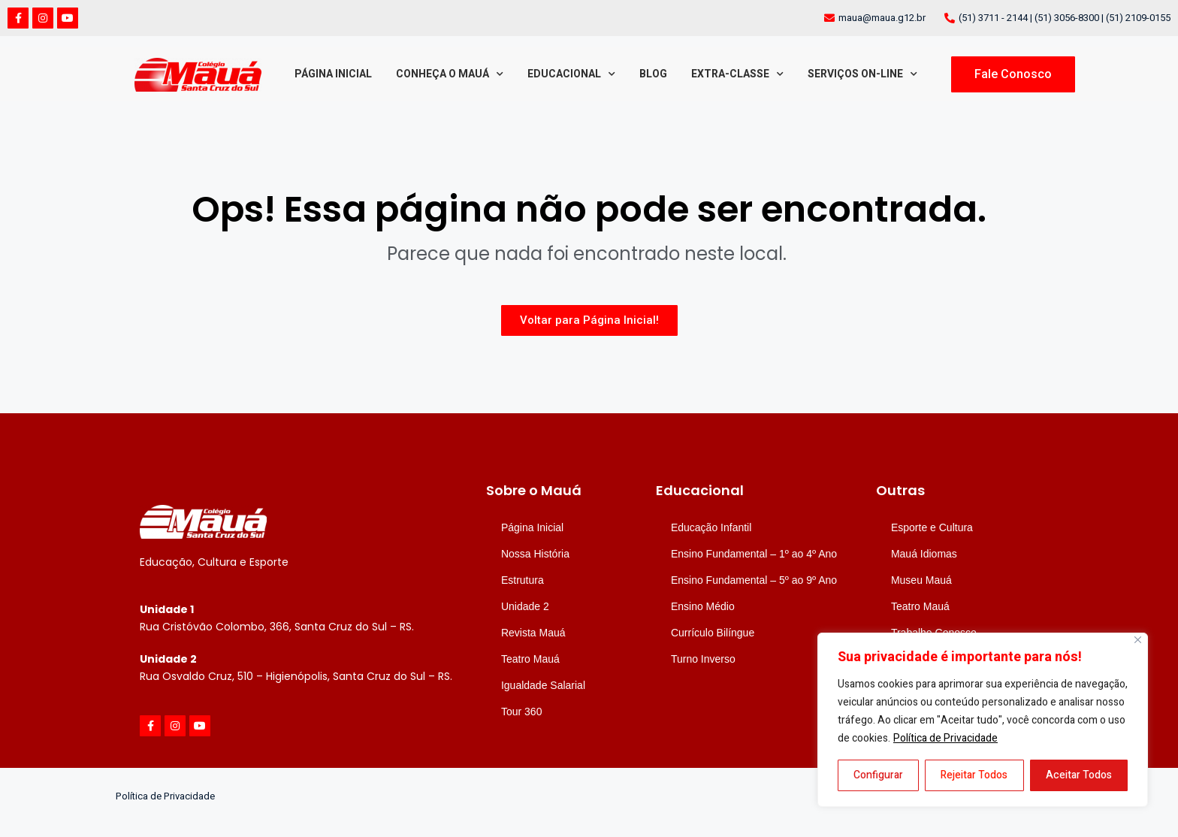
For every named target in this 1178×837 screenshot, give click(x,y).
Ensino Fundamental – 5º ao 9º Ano (754, 580)
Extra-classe (737, 74)
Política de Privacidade (945, 738)
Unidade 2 (525, 606)
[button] (1013, 74)
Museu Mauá (921, 580)
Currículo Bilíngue (712, 633)
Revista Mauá (533, 633)
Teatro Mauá (530, 659)
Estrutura (522, 580)
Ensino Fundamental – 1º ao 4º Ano (754, 554)
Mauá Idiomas (924, 554)
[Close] (1137, 639)
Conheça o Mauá (449, 74)
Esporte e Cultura (932, 527)
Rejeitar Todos (974, 775)
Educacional (571, 74)
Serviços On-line (862, 74)
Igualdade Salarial (543, 685)
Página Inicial (333, 74)
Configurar (878, 775)
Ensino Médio (703, 606)
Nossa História (535, 554)
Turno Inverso (703, 659)
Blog (653, 74)
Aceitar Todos (1079, 775)
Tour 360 (521, 712)
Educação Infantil (711, 527)
